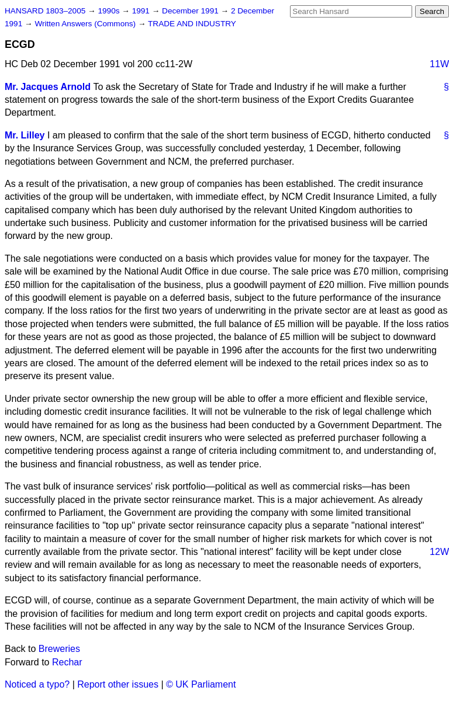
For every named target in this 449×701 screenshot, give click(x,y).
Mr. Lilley (24, 135)
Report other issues (117, 684)
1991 (142, 10)
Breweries (59, 649)
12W (439, 552)
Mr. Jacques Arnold (48, 87)
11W (439, 64)
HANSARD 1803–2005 (45, 10)
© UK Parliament (201, 684)
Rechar (67, 662)
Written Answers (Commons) (86, 23)
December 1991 (191, 10)
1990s (110, 10)
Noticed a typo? (37, 684)
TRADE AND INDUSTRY (192, 23)
